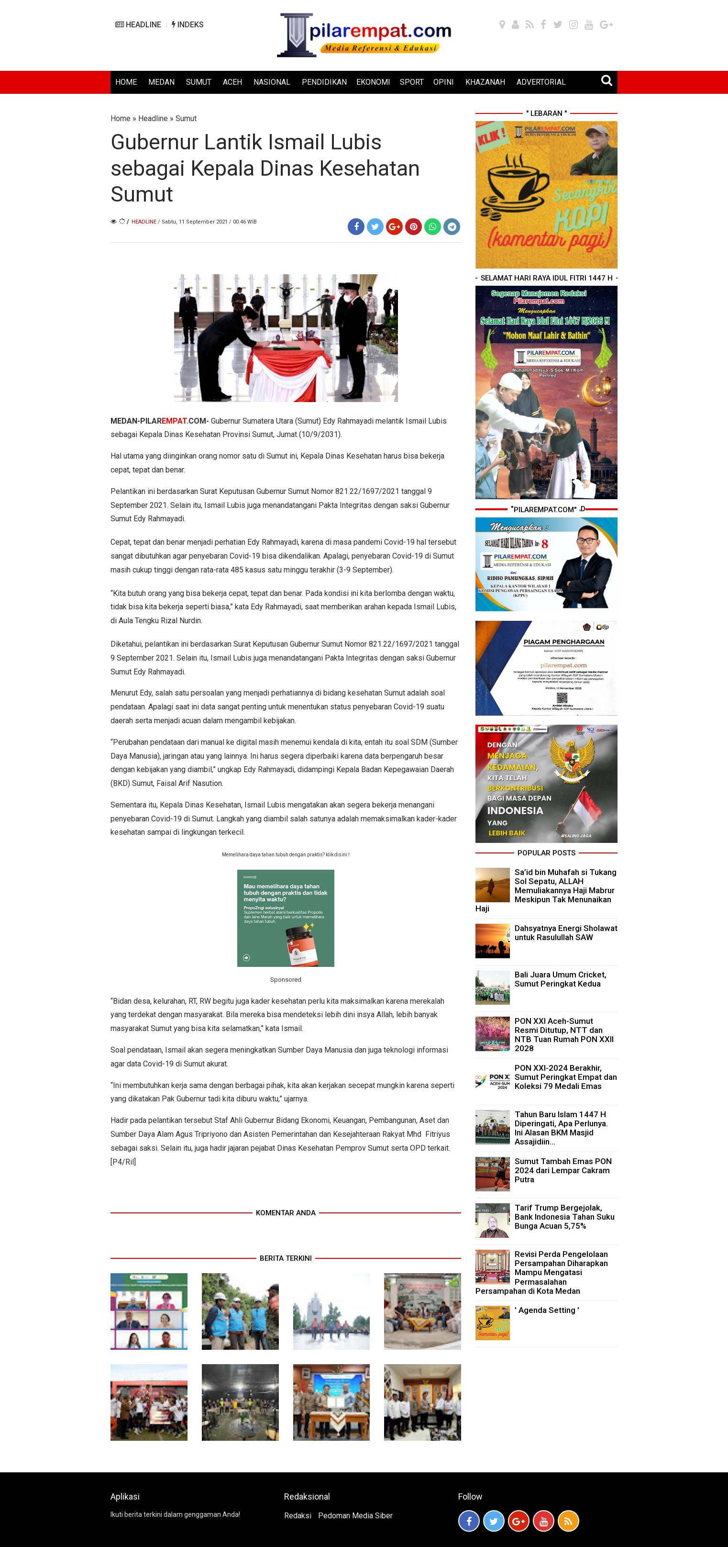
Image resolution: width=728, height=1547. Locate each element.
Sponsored (285, 979)
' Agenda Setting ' (547, 1310)
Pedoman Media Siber (355, 1515)
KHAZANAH (485, 82)
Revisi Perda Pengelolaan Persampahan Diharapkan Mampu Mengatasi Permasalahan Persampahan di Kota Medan (541, 1272)
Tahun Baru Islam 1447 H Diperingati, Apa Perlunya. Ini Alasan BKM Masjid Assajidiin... (561, 1128)
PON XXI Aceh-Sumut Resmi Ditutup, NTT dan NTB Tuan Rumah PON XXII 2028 (564, 1035)
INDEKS (188, 24)
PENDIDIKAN (324, 82)
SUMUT (198, 82)
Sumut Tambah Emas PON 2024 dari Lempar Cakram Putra (563, 1170)
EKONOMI (373, 82)
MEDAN (161, 82)
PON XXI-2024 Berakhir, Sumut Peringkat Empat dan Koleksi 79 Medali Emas (566, 1077)
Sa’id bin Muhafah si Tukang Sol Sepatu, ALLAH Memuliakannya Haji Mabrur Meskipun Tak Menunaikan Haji (546, 890)
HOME (126, 82)
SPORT (412, 82)
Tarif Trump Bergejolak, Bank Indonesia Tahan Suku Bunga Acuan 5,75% (565, 1217)
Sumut (186, 118)
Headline (153, 118)
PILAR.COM (173, 421)
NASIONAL (272, 82)
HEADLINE (138, 24)
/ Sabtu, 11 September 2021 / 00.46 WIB (207, 222)
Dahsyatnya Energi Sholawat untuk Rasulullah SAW (566, 932)
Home (120, 118)
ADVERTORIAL (541, 82)
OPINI (443, 82)
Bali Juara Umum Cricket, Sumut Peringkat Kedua (561, 979)
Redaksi (297, 1515)
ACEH (232, 82)
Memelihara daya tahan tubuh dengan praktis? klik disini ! (286, 854)
